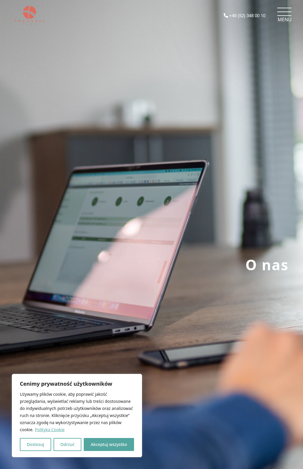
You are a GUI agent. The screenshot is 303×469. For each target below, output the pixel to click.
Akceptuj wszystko (109, 444)
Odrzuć (67, 444)
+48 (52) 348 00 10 (244, 15)
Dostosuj (35, 444)
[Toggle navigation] (284, 15)
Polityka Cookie (50, 429)
